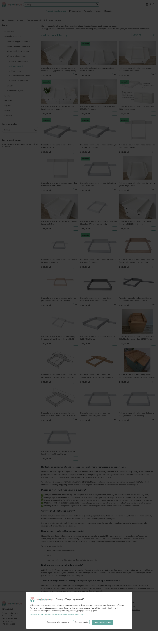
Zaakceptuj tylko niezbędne (58, 622)
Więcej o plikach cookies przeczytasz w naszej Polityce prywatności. (57, 615)
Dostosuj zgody (81, 622)
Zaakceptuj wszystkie (102, 622)
